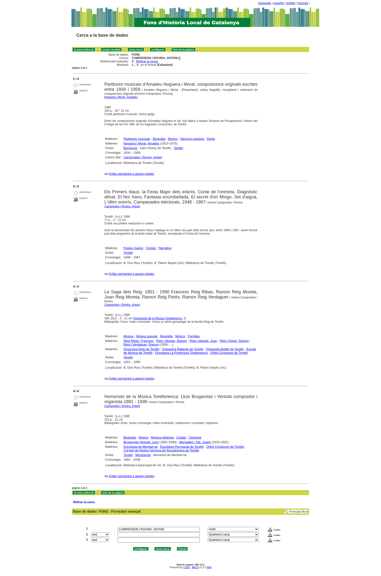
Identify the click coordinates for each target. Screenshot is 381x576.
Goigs (211, 139)
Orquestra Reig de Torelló (141, 349)
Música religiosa (162, 437)
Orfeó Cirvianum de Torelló (229, 353)
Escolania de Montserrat (140, 447)
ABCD (195, 567)
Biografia (159, 139)
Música (128, 336)
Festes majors (133, 248)
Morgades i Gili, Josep (195, 442)
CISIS (186, 567)
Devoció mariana (192, 139)
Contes (151, 248)
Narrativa (165, 248)
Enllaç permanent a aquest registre (131, 174)
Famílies (194, 336)
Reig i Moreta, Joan (203, 341)
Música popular (146, 336)
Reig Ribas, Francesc (138, 341)
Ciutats (181, 437)
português (264, 3)
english (290, 3)
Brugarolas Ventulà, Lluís (141, 442)
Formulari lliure (298, 511)
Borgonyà (130, 148)
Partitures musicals (136, 139)
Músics (173, 139)
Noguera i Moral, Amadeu (121, 97)
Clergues (195, 437)
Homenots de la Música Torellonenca (158, 318)
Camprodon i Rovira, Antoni (142, 157)
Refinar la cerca (147, 61)
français (303, 3)
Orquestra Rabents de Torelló (182, 349)
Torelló (178, 148)
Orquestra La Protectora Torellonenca (181, 353)
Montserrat (142, 455)
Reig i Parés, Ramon (234, 341)
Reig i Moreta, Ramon (171, 341)
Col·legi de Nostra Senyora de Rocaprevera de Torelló (161, 450)
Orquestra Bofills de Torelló (225, 349)
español (279, 3)
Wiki (209, 567)
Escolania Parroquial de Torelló (182, 447)
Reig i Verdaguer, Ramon (141, 344)
